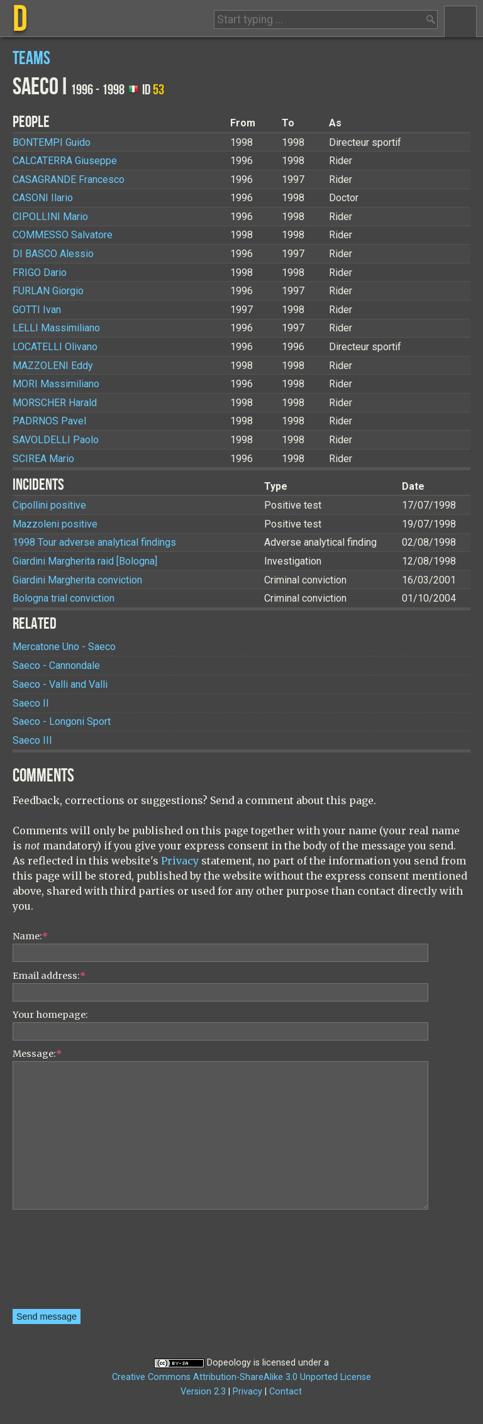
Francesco (69, 179)
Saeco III (32, 740)
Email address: (49, 975)
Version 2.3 (203, 1391)
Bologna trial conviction (63, 598)
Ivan (37, 310)
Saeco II (31, 703)
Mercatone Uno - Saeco (64, 647)
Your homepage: (50, 1014)
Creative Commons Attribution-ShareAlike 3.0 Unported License (241, 1377)
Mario (50, 217)
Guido (52, 142)
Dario (40, 273)
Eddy (53, 366)
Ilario (43, 198)
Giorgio (48, 291)
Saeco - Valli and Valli (60, 684)
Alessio (53, 254)
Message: (37, 1053)
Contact (285, 1391)
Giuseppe (65, 161)
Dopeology (229, 1362)
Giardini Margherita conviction (77, 580)
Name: (30, 936)
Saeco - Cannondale (56, 665)
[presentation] (64, 1263)
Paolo (56, 440)
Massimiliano (56, 328)
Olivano (55, 347)
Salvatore (63, 235)
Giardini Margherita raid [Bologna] (85, 561)
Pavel (49, 421)
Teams (31, 59)
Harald (55, 403)
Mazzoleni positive (55, 524)
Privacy (180, 860)
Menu (460, 21)
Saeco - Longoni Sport (62, 721)
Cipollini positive (49, 505)
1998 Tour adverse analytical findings (94, 542)
